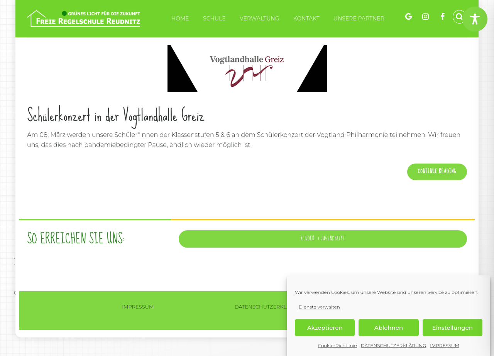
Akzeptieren (325, 327)
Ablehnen (388, 327)
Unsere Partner (358, 18)
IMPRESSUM (444, 345)
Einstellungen (452, 327)
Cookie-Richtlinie (337, 345)
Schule (214, 18)
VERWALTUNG (259, 18)
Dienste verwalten (319, 307)
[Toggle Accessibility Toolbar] (475, 19)
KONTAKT (306, 18)
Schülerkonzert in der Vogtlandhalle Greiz (116, 116)
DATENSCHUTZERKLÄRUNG (393, 345)
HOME (180, 18)
